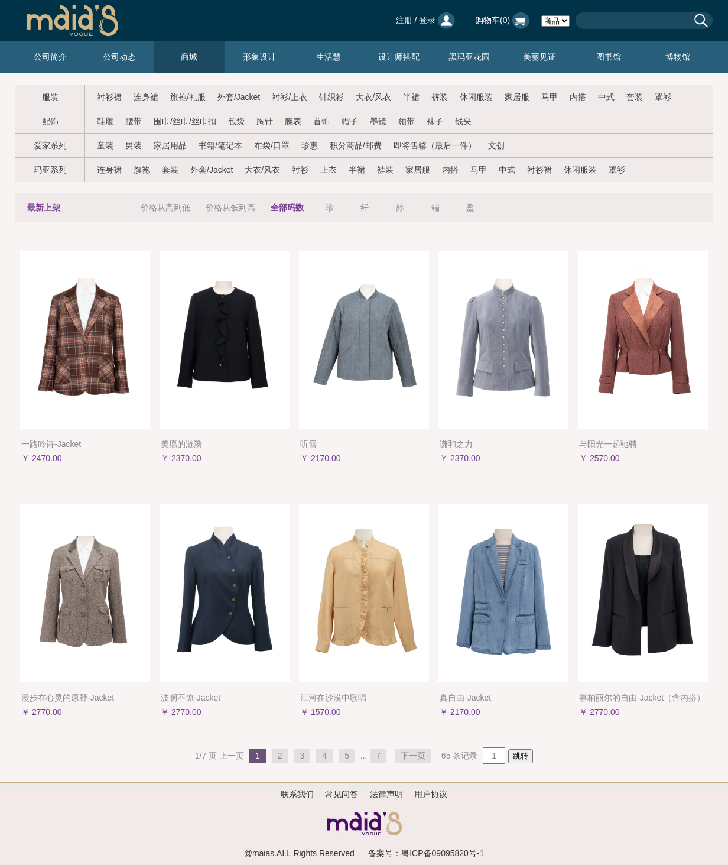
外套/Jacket (238, 97)
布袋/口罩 (272, 145)
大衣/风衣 (373, 97)
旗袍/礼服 (188, 97)
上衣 (328, 169)
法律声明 (386, 794)
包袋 (236, 121)
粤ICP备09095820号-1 (442, 853)
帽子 (350, 121)
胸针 (264, 121)
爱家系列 (50, 145)
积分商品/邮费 (356, 145)
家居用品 (170, 145)
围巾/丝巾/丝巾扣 (185, 121)
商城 (189, 56)
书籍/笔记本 (220, 145)
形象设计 (259, 56)
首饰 (321, 121)
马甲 (549, 97)
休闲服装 (476, 97)
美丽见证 (539, 56)
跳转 (520, 755)
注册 (404, 20)
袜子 (435, 121)
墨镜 (378, 121)
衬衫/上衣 (289, 97)
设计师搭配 (399, 56)
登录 (427, 20)
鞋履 (105, 121)
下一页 (413, 755)
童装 (105, 145)
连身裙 (146, 97)
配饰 (50, 121)
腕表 (293, 121)
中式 (606, 97)
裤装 (439, 97)
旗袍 (142, 169)
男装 (133, 145)
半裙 (411, 97)
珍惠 (309, 145)
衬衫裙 (109, 97)
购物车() (502, 20)
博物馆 (677, 56)
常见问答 (341, 794)
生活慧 (328, 56)
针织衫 (331, 97)
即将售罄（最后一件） (435, 145)
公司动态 (119, 56)
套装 (634, 97)
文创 (496, 145)
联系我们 (297, 794)
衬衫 (300, 169)
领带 (406, 121)
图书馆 (608, 56)
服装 (50, 97)
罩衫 (663, 97)
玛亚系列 (50, 169)
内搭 (578, 97)
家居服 (517, 97)
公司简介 (50, 56)
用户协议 (430, 794)
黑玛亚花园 (469, 56)
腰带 (133, 121)
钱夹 (463, 121)
